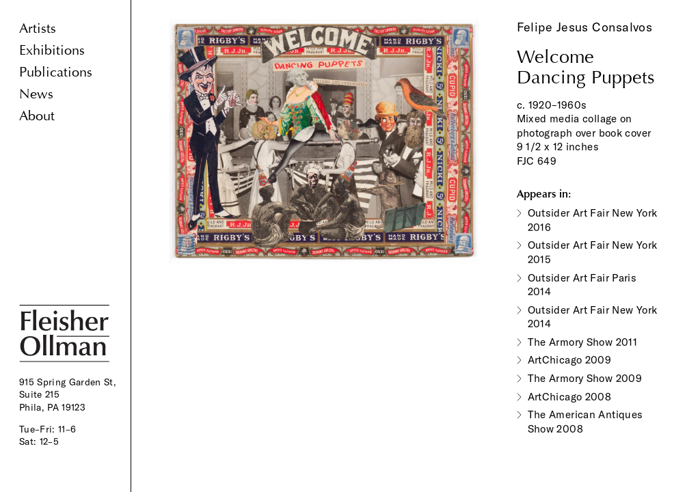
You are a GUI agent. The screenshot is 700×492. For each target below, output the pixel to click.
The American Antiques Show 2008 (585, 421)
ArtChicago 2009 (570, 359)
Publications (55, 72)
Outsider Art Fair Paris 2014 (582, 285)
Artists (37, 28)
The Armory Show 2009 (585, 378)
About (37, 115)
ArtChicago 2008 (570, 396)
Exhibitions (52, 50)
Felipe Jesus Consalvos (585, 27)
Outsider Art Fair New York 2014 (593, 317)
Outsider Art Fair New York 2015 (593, 252)
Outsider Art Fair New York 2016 (593, 220)
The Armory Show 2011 (583, 342)
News (36, 93)
